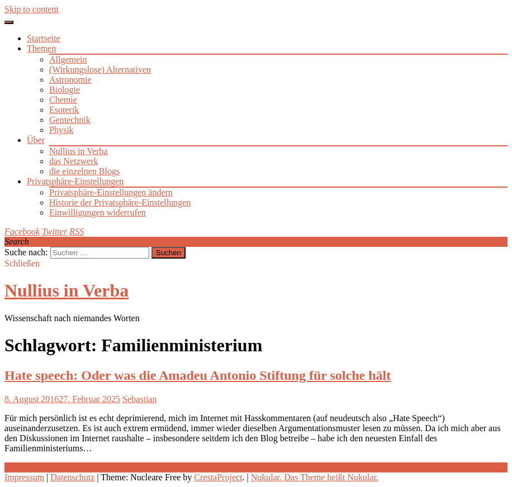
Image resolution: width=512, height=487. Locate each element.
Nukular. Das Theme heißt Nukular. (314, 477)
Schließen (22, 263)
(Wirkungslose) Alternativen (100, 69)
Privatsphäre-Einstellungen (75, 181)
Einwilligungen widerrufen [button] (97, 212)
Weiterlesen (25, 467)
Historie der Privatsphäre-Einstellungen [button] (120, 202)
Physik (61, 130)
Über (36, 140)
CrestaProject (218, 477)
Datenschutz (72, 477)
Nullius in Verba (78, 151)
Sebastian (139, 399)
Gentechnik (70, 120)
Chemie (63, 99)
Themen (41, 48)
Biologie (64, 89)
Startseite (43, 38)
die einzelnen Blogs (84, 171)
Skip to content (31, 9)
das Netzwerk (73, 161)
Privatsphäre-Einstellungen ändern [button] (111, 192)
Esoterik (64, 109)
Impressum (24, 477)
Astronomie (70, 79)
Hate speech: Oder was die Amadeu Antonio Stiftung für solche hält (197, 375)
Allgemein (68, 59)
